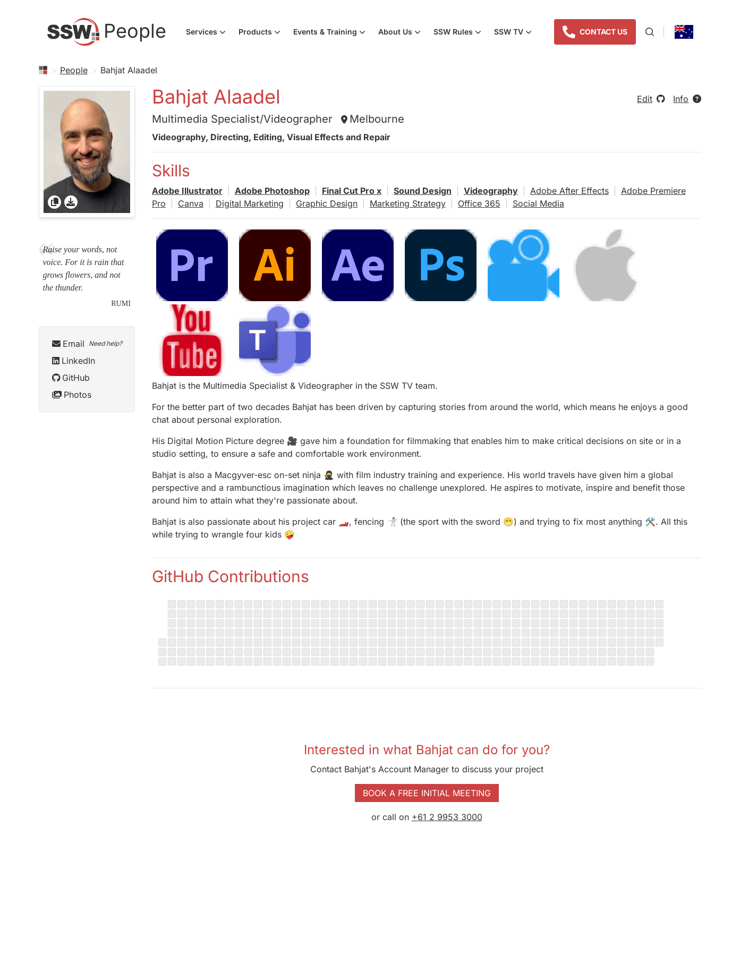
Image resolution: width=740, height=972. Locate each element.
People (74, 70)
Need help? (105, 343)
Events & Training (332, 33)
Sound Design (423, 190)
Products (263, 33)
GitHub (71, 377)
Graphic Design (327, 203)
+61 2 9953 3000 (447, 817)
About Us (402, 33)
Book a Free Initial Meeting (427, 793)
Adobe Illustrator (187, 190)
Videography (491, 190)
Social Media (538, 203)
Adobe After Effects (569, 190)
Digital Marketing (250, 203)
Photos (71, 394)
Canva (190, 203)
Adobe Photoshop (272, 190)
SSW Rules (460, 33)
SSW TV (516, 33)
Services (209, 33)
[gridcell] (87, 152)
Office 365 (479, 203)
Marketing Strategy (408, 203)
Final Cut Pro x (351, 190)
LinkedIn (73, 360)
